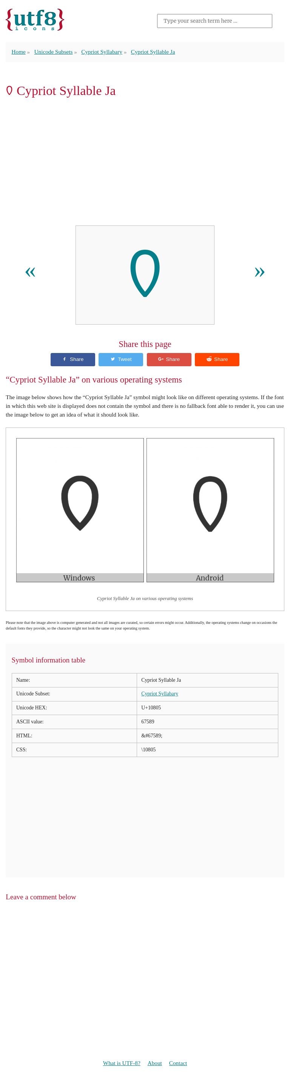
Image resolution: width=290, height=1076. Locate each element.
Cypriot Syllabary (101, 51)
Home (19, 51)
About (155, 1063)
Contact (178, 1063)
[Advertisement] (145, 164)
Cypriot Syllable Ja (153, 51)
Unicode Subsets (53, 51)
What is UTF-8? (121, 1063)
